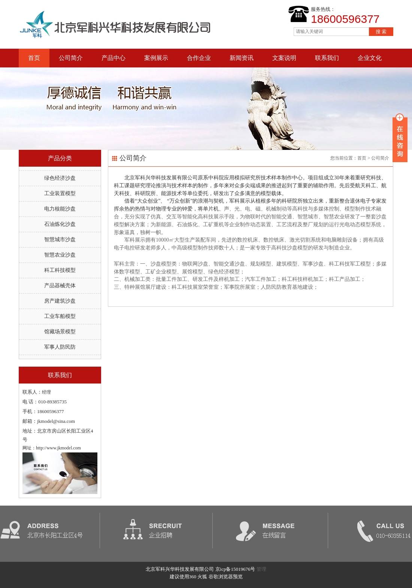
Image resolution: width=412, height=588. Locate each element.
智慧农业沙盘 (60, 255)
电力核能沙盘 (60, 209)
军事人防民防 (60, 347)
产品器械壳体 (60, 285)
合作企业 (199, 58)
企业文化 (370, 58)
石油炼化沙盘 (60, 224)
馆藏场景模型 (60, 331)
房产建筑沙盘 (60, 301)
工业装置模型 (60, 193)
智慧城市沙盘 (60, 239)
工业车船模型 (60, 316)
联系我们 (327, 58)
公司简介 (71, 58)
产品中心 (113, 58)
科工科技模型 (60, 270)
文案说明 (284, 58)
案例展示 (156, 58)
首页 (34, 58)
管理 (261, 569)
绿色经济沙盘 (60, 178)
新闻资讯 (242, 58)
